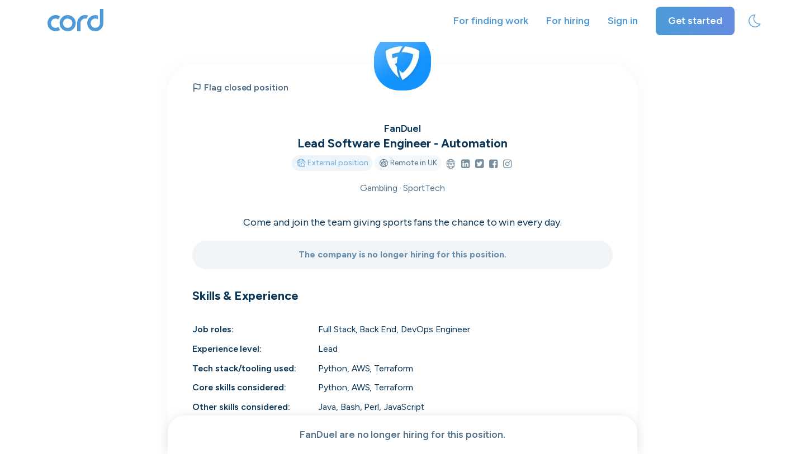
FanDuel (403, 128)
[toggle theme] (755, 21)
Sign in (623, 21)
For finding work (490, 21)
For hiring (568, 21)
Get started (695, 21)
